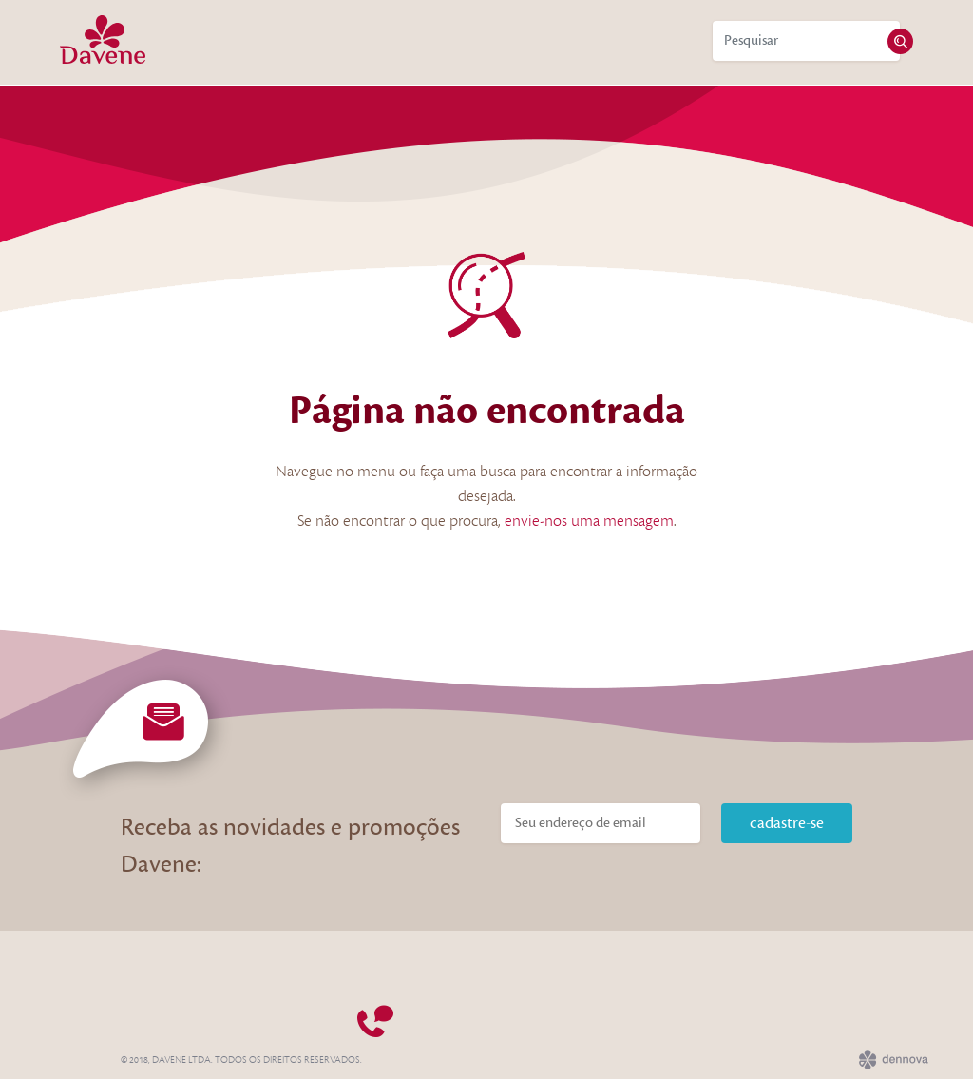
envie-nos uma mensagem (589, 521)
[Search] (806, 41)
